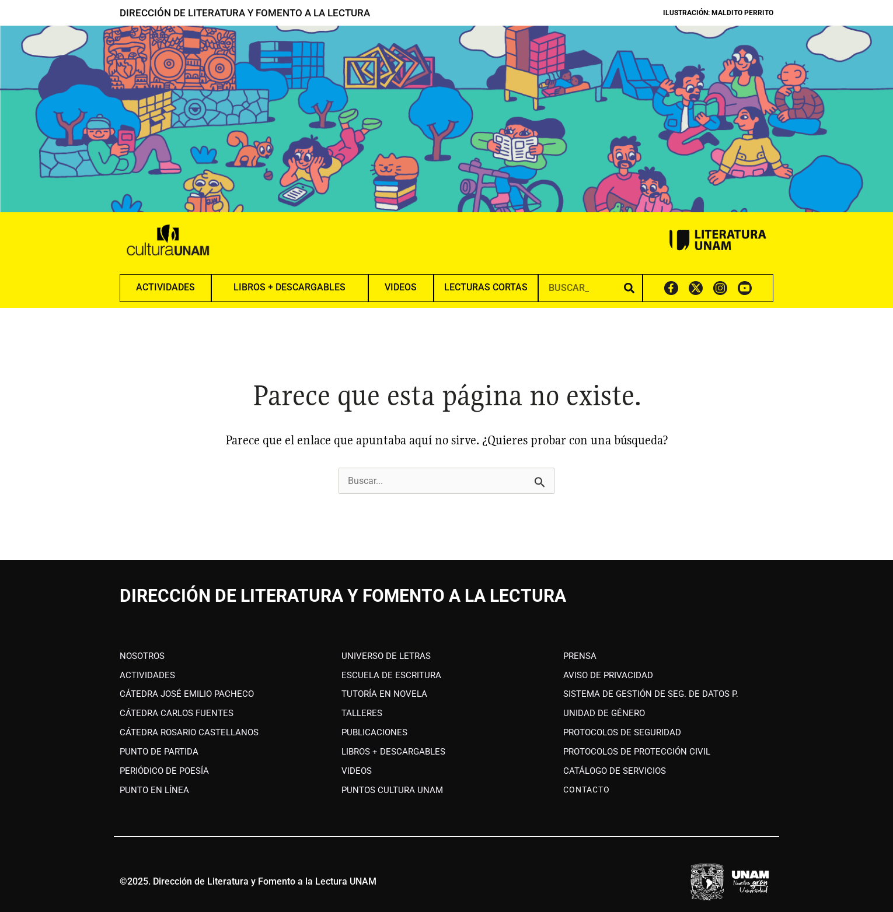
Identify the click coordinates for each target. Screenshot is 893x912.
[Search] (629, 287)
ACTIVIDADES (165, 287)
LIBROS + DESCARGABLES (289, 287)
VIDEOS (401, 287)
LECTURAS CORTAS (486, 287)
